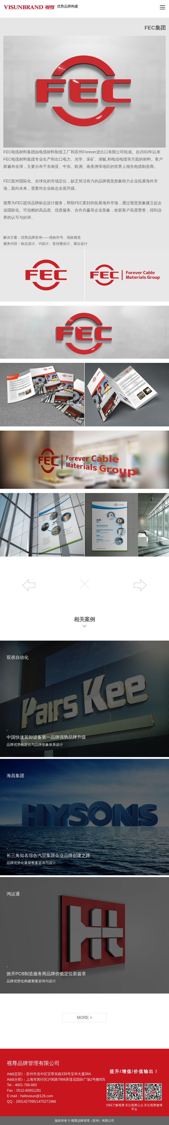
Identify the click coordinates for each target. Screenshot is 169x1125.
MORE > (84, 1017)
